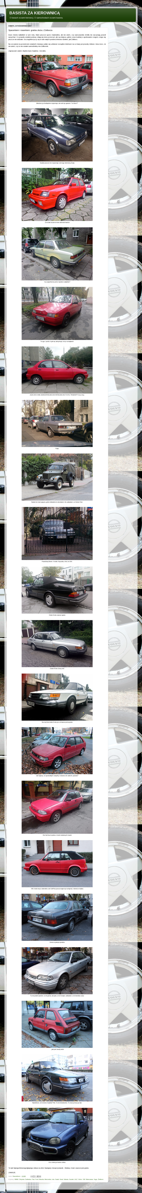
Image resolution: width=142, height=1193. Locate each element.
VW (84, 1179)
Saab (57, 1179)
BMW (16, 1179)
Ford (36, 1179)
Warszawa (89, 1179)
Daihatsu (28, 1179)
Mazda (41, 1179)
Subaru (66, 1179)
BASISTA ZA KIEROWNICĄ (34, 13)
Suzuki (71, 1179)
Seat (61, 1179)
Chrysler (21, 1179)
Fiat (33, 1179)
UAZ (75, 1179)
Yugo (95, 1179)
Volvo (80, 1179)
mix (53, 1179)
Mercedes (48, 1179)
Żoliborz (100, 1179)
